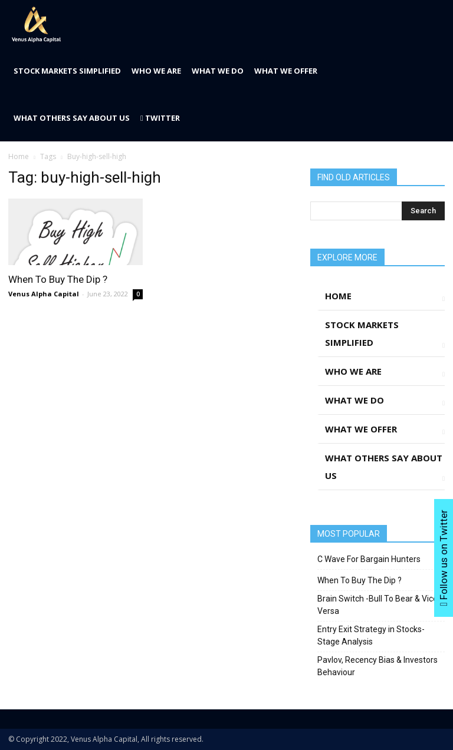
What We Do (218, 70)
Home (18, 156)
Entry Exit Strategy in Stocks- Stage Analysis (371, 635)
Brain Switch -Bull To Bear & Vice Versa (377, 605)
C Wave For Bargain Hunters (369, 559)
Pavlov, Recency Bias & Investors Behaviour (377, 666)
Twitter (160, 118)
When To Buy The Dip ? (57, 279)
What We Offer (285, 70)
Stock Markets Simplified (67, 70)
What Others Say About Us (72, 118)
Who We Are (156, 70)
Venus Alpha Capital (43, 293)
